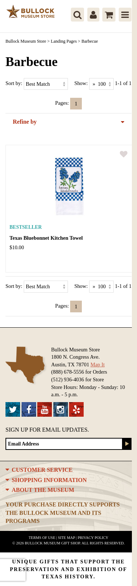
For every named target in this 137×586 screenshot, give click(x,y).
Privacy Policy (92, 538)
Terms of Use (42, 538)
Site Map (66, 538)
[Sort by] (46, 84)
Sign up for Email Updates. (47, 430)
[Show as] (101, 84)
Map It (98, 364)
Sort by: (13, 83)
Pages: (62, 103)
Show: (81, 83)
